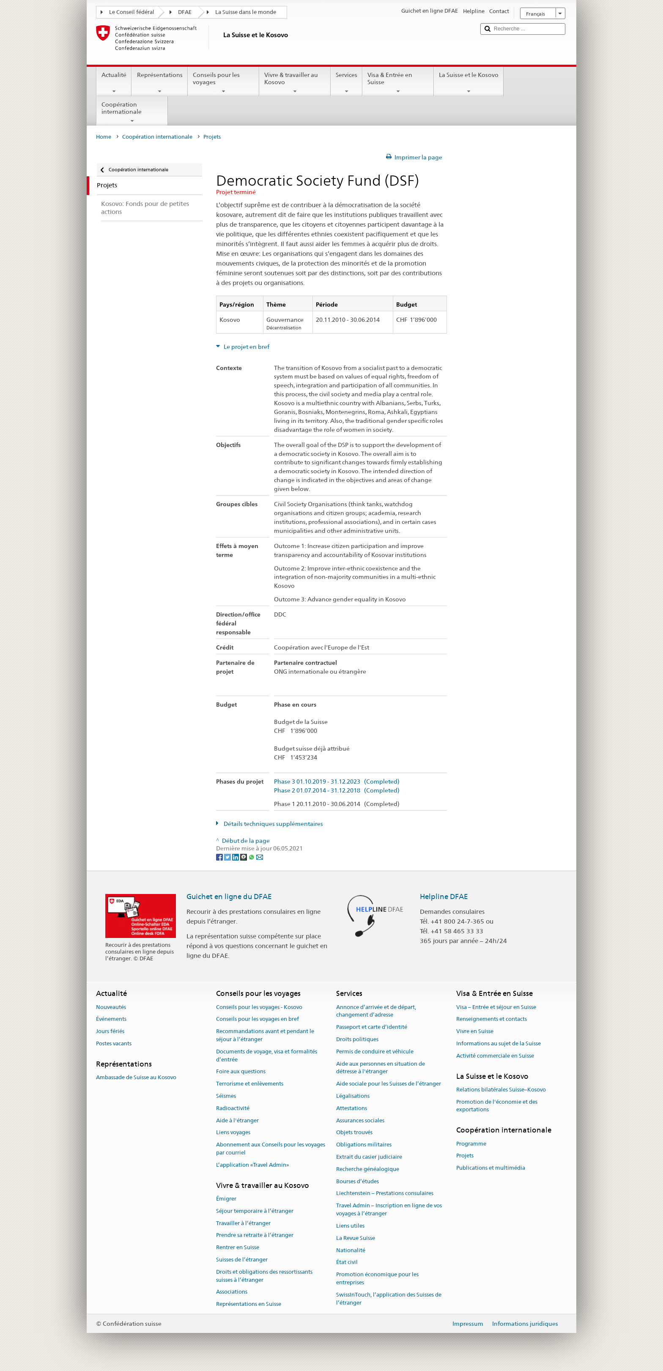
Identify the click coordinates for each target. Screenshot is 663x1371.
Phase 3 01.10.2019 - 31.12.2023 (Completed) (337, 782)
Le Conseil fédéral (131, 12)
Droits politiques (357, 1039)
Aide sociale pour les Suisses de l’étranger (388, 1083)
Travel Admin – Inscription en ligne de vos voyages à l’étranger (389, 1210)
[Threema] (244, 856)
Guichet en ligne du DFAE (229, 896)
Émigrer (226, 1199)
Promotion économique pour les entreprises (377, 1278)
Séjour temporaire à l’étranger (254, 1211)
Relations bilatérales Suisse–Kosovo (501, 1089)
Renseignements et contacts (491, 1019)
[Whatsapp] (252, 856)
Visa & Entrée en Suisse (398, 82)
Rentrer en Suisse (237, 1247)
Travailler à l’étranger (243, 1223)
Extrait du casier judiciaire (369, 1157)
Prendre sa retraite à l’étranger (254, 1235)
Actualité (114, 82)
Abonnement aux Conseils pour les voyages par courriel (270, 1148)
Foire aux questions (241, 1072)
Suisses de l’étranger (242, 1259)
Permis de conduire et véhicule (375, 1051)
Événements (111, 1019)
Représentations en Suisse (248, 1304)
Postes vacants (114, 1043)
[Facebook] (220, 856)
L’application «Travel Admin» (252, 1165)
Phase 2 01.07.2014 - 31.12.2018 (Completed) (337, 790)
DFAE (185, 12)
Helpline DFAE (444, 896)
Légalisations (353, 1096)
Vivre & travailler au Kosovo (295, 82)
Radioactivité (232, 1108)
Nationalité (350, 1250)
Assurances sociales (360, 1120)
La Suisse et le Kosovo (468, 82)
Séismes (226, 1096)
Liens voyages (233, 1133)
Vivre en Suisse (474, 1031)
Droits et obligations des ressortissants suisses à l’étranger (264, 1276)
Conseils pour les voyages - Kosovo (259, 1007)
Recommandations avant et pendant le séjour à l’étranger (265, 1035)
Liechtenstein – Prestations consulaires (384, 1193)
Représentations (159, 82)
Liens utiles (350, 1226)
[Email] (259, 856)
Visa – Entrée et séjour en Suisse (496, 1007)
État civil (347, 1262)
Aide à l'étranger (237, 1120)
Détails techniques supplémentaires (272, 823)
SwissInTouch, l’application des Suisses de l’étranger (388, 1298)
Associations (231, 1292)
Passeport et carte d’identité (371, 1027)
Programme (471, 1144)
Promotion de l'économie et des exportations (496, 1106)
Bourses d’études (357, 1181)
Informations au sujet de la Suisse (498, 1043)
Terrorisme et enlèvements (249, 1083)
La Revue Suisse (355, 1238)
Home (103, 137)
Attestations (351, 1108)
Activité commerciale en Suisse (495, 1056)
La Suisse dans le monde (245, 12)
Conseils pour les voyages (223, 82)
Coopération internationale (132, 112)
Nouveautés (111, 1007)
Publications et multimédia (490, 1168)
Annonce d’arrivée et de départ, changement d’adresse (376, 1011)
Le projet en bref (245, 346)
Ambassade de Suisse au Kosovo (136, 1077)
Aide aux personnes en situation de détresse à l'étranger (380, 1068)
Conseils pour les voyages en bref (257, 1019)
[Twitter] (228, 856)
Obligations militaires (364, 1144)
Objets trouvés (354, 1133)
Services (346, 82)
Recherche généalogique (367, 1169)
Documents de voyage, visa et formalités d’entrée (266, 1055)
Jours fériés (110, 1031)
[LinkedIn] (236, 856)
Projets (465, 1156)
